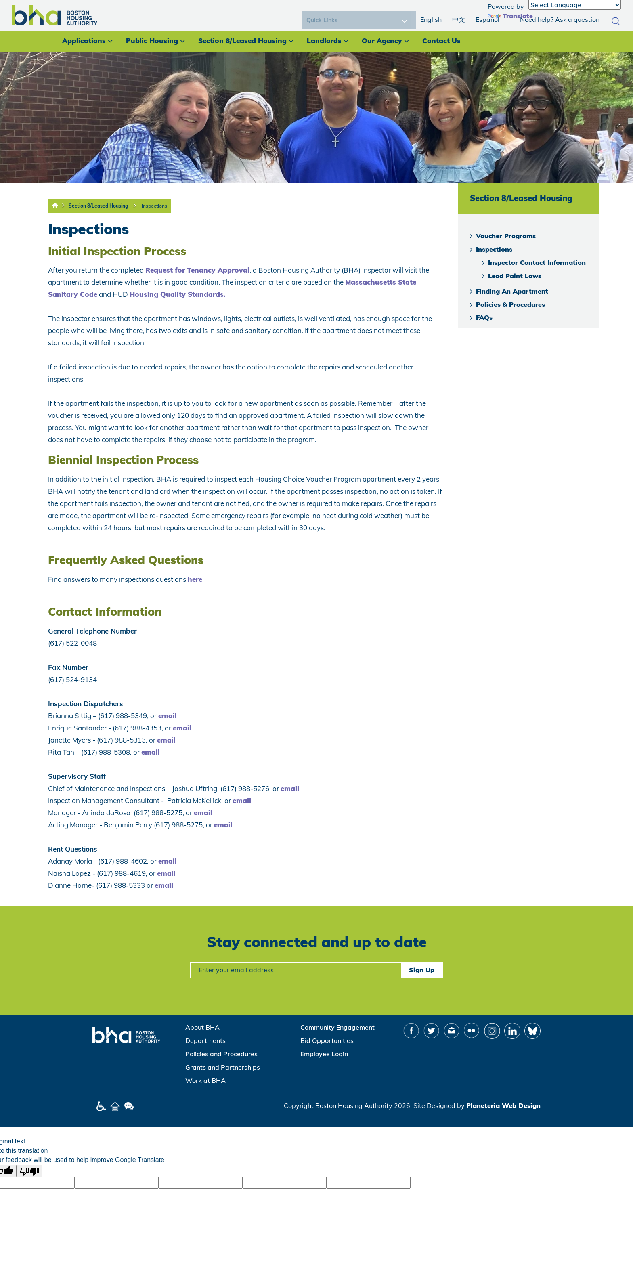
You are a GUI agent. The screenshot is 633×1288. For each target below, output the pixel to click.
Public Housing (152, 40)
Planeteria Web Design (503, 1105)
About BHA (202, 1027)
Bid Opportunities (327, 1040)
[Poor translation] (29, 1171)
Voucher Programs (506, 236)
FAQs (484, 317)
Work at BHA (205, 1080)
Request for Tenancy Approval (197, 270)
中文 (458, 19)
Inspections (154, 206)
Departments (205, 1040)
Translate (510, 16)
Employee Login (324, 1054)
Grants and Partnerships (222, 1067)
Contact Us (441, 40)
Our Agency (382, 40)
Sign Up (421, 970)
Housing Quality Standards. (178, 294)
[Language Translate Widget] (574, 5)
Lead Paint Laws (514, 276)
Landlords (324, 40)
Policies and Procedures (221, 1054)
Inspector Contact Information (537, 262)
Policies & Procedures (510, 304)
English (431, 19)
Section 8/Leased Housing (242, 40)
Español (487, 19)
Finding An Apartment (512, 291)
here (195, 579)
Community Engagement (337, 1027)
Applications (84, 40)
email (167, 715)
